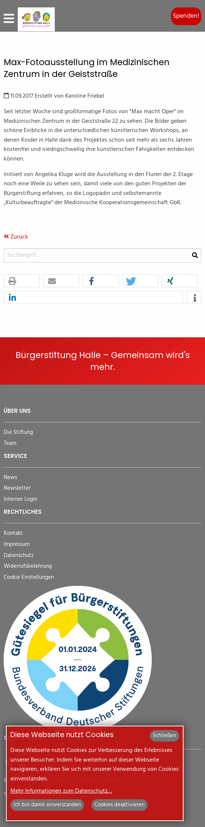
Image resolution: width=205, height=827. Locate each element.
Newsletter (17, 488)
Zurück (16, 237)
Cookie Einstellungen (29, 577)
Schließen (164, 735)
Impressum (17, 544)
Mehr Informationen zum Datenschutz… (61, 791)
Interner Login (20, 499)
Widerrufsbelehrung (28, 566)
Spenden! (186, 16)
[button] (21, 281)
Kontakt (13, 533)
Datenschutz (19, 555)
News (10, 477)
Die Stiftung (18, 432)
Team (10, 443)
